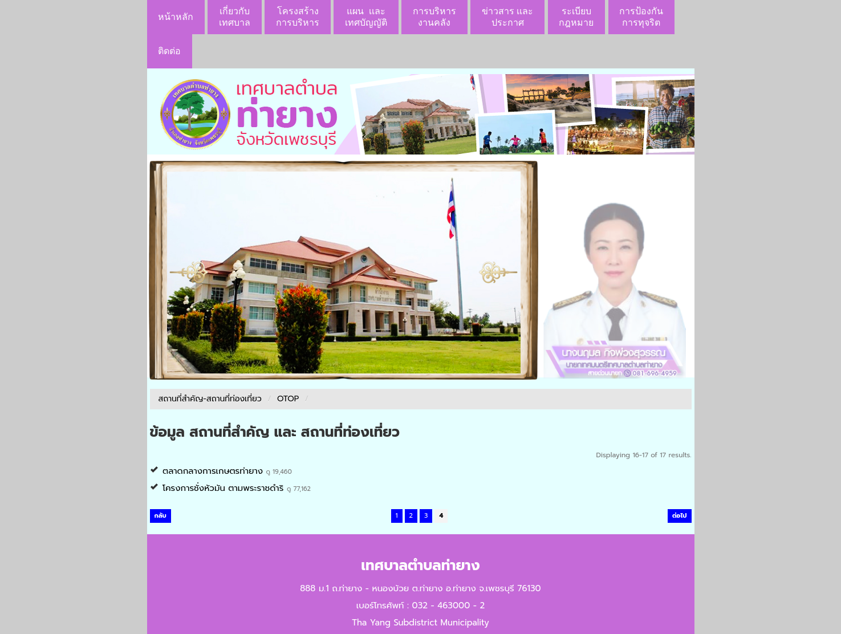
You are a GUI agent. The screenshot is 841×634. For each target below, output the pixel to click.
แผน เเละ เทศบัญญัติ (366, 16)
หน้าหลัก (175, 17)
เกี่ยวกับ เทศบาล (234, 16)
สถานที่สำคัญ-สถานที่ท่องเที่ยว (210, 399)
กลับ (160, 516)
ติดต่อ (169, 51)
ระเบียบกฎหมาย (576, 16)
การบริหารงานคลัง (434, 16)
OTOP (288, 399)
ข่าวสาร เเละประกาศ (507, 16)
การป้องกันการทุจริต (641, 16)
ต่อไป (679, 516)
